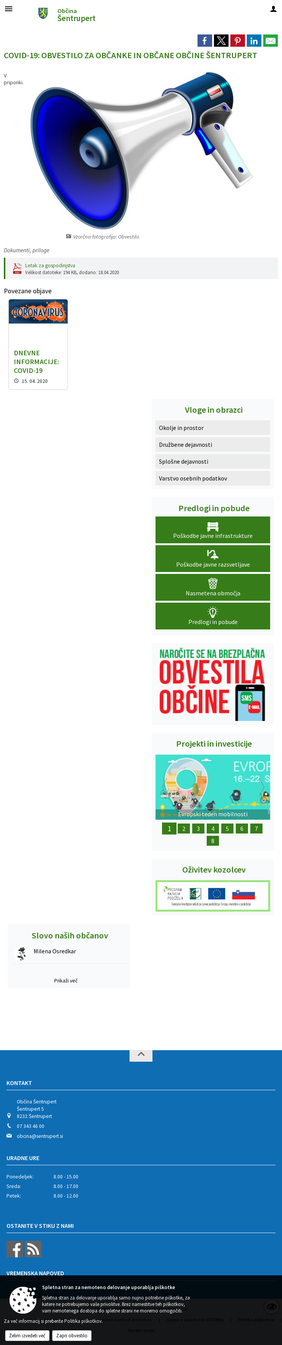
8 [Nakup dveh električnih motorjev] (212, 841)
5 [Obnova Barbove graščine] (227, 828)
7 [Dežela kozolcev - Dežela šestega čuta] (256, 828)
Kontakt (19, 1083)
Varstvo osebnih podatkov (193, 478)
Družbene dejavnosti (185, 444)
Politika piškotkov (83, 1321)
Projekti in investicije (214, 743)
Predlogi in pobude (214, 508)
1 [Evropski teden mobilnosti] (169, 828)
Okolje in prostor (181, 427)
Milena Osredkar (55, 951)
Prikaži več (66, 980)
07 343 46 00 (30, 1126)
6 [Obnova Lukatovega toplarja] (241, 828)
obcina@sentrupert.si (40, 1136)
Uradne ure (22, 1158)
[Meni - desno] (273, 8)
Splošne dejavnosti (183, 461)
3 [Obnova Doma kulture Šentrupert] (198, 828)
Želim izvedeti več (27, 1335)
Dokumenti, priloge (26, 250)
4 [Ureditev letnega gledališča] (212, 828)
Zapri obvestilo (72, 1335)
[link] (204, 40)
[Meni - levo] (8, 8)
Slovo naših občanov (70, 935)
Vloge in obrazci (214, 409)
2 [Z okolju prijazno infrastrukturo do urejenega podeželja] (183, 828)
